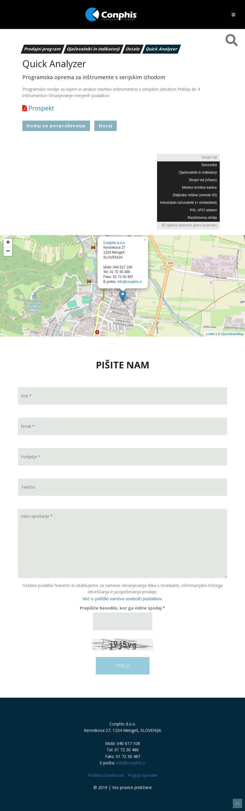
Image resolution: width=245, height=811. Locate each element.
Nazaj (105, 125)
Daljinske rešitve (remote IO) (195, 195)
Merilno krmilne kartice (199, 188)
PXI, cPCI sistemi (203, 210)
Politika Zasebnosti (106, 775)
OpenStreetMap (232, 334)
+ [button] (8, 243)
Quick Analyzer (162, 49)
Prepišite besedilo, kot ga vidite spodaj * (122, 608)
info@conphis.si (129, 282)
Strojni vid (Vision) (203, 180)
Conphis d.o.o (114, 243)
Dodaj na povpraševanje (56, 125)
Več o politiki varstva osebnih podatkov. (122, 598)
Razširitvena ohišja (202, 218)
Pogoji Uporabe (142, 775)
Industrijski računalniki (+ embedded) (188, 203)
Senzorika (209, 165)
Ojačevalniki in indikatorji (93, 49)
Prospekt (38, 108)
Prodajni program (43, 49)
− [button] (8, 251)
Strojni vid (209, 157)
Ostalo (133, 49)
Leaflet (210, 334)
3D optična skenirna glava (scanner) (189, 225)
